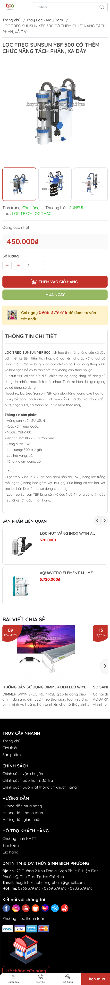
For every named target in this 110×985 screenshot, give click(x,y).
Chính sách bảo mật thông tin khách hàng (39, 787)
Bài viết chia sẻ (23, 619)
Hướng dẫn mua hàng (22, 805)
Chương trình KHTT (19, 838)
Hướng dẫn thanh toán (22, 812)
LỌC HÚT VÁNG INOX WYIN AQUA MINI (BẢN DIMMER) (68, 533)
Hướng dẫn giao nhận (22, 819)
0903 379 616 (81, 888)
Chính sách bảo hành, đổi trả (27, 780)
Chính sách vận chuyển (22, 773)
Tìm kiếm (10, 845)
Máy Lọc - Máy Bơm (45, 20)
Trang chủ (11, 20)
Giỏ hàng (10, 852)
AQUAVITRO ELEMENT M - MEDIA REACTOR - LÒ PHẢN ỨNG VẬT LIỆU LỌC (68, 573)
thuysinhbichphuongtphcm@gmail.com (50, 882)
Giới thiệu (10, 747)
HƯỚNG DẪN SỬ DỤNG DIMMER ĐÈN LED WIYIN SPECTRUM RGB (45, 687)
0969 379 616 (55, 888)
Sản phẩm (11, 754)
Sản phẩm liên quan (24, 521)
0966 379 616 (54, 312)
